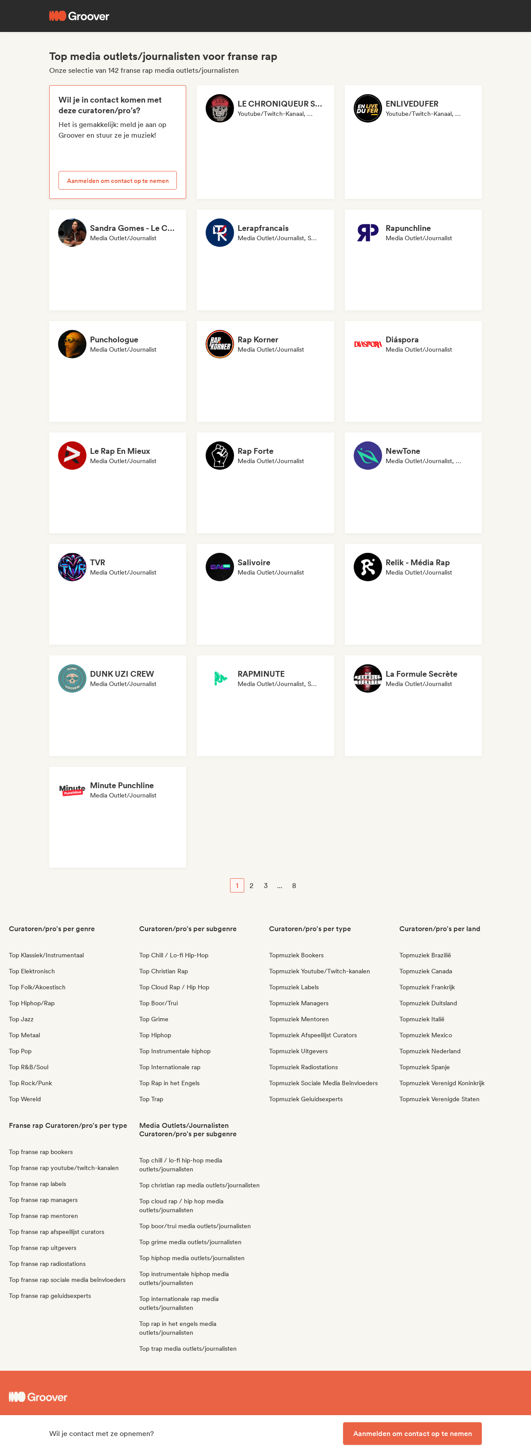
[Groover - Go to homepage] (73, 1397)
